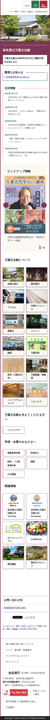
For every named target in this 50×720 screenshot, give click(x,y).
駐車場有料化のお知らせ (17, 77)
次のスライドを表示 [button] (44, 205)
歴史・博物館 (12, 629)
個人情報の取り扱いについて (20, 644)
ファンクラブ (13, 430)
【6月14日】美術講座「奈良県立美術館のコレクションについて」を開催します (27, 126)
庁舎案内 (10, 707)
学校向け (35, 453)
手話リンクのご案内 (39, 693)
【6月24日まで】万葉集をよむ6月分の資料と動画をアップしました (27, 98)
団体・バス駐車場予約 (13, 463)
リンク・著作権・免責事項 (18, 650)
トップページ (8, 626)
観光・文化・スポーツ (25, 626)
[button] (27, 4)
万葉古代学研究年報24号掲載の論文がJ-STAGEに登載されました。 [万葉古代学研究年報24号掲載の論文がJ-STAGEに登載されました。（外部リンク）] (27, 153)
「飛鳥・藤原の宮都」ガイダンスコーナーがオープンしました (27, 140)
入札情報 (11, 474)
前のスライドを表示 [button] (6, 205)
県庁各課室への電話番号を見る (21, 701)
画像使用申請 (13, 453)
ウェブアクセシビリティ (17, 656)
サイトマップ (12, 662)
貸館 (33, 461)
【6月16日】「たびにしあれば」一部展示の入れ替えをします (27, 112)
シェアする (29, 617)
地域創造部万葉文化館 (15, 608)
